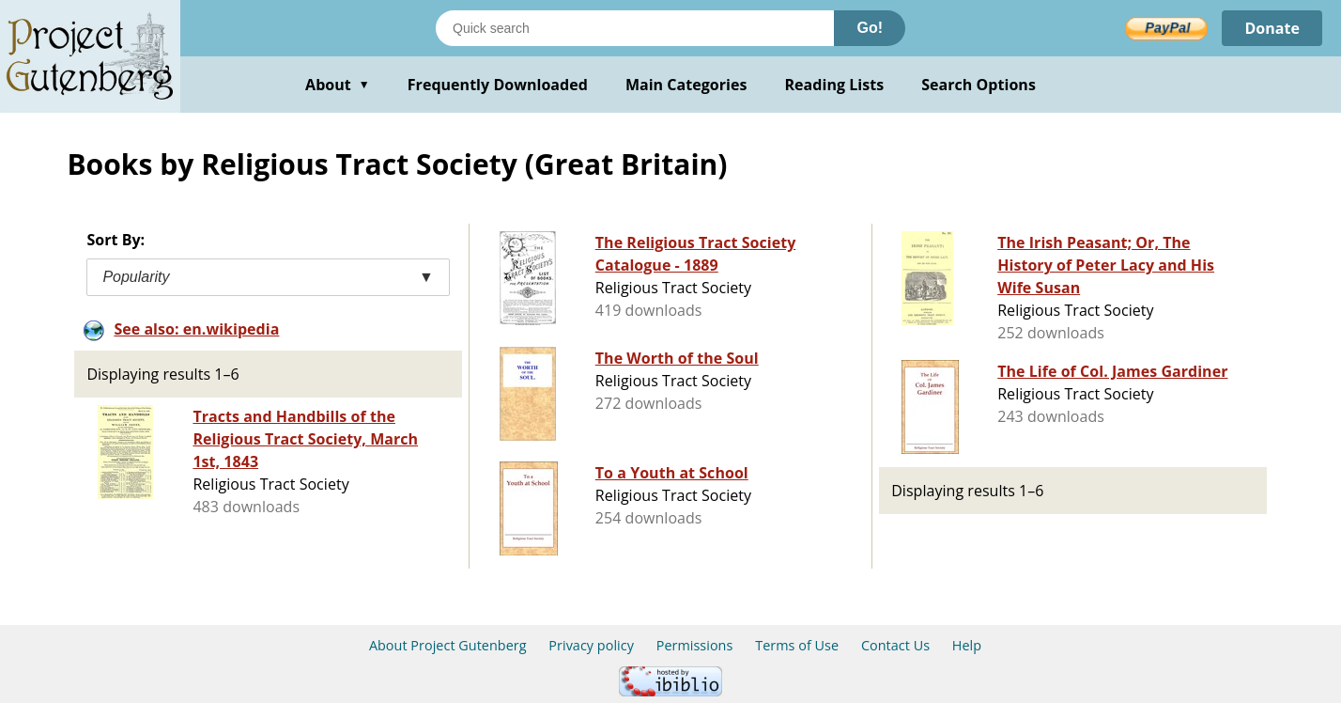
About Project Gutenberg (448, 645)
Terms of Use (797, 645)
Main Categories (686, 84)
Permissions (694, 645)
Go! (869, 28)
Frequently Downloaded (498, 84)
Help (966, 645)
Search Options (978, 84)
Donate (1272, 28)
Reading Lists (835, 84)
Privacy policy (591, 645)
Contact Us (895, 645)
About (337, 84)
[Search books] (635, 28)
